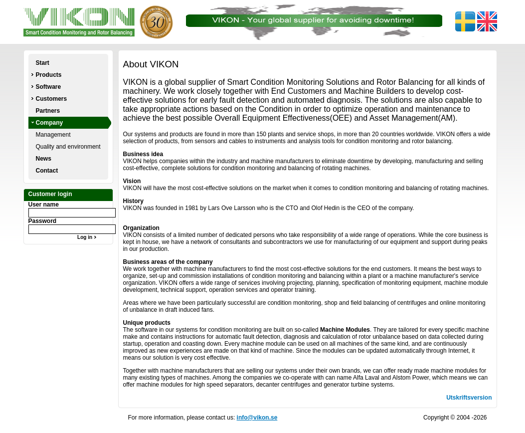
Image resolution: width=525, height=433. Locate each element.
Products (49, 74)
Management (53, 134)
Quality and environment (68, 146)
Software (48, 86)
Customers (51, 98)
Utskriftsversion (469, 397)
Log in (88, 237)
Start (42, 62)
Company (49, 122)
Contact (47, 170)
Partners (48, 110)
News (43, 158)
